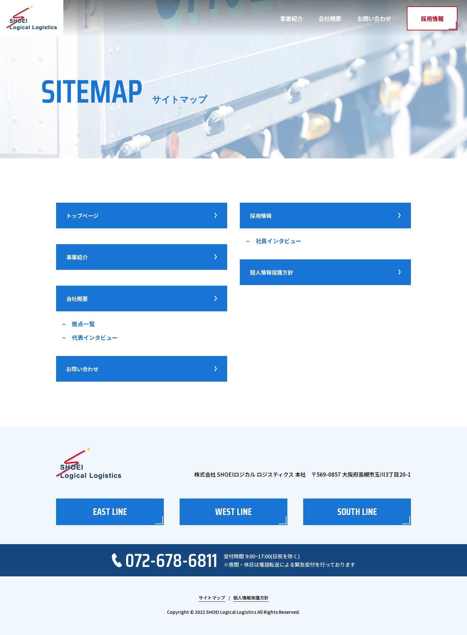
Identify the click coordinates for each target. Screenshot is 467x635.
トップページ (141, 215)
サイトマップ (212, 598)
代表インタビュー (95, 337)
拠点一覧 (83, 324)
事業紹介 (291, 18)
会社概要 (329, 18)
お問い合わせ (374, 18)
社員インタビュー (278, 241)
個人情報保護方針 (325, 272)
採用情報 (432, 18)
